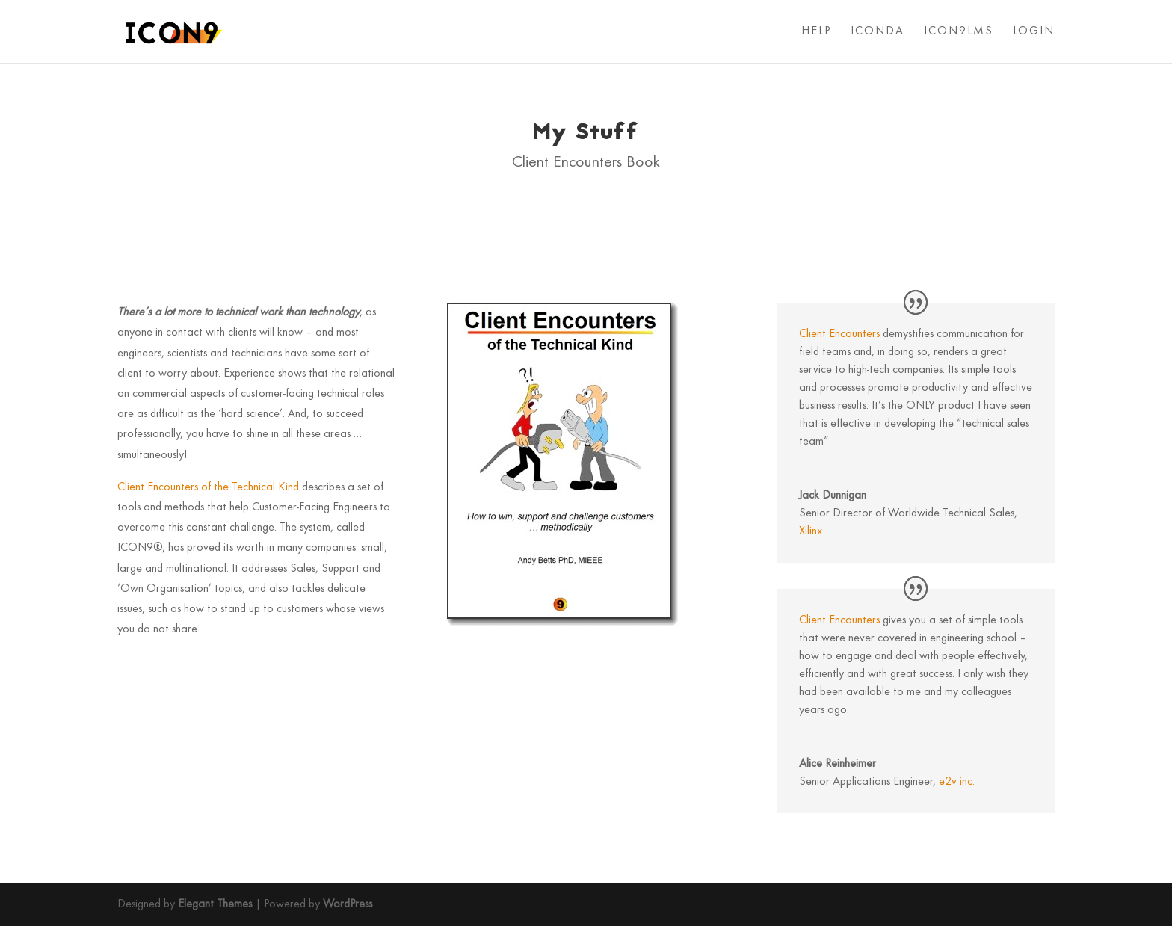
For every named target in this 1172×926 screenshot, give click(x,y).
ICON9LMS (958, 31)
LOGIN (1034, 31)
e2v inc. (957, 782)
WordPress (347, 904)
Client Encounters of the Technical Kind (208, 487)
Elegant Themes (215, 904)
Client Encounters (839, 334)
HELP (816, 31)
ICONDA (877, 31)
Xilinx (810, 531)
